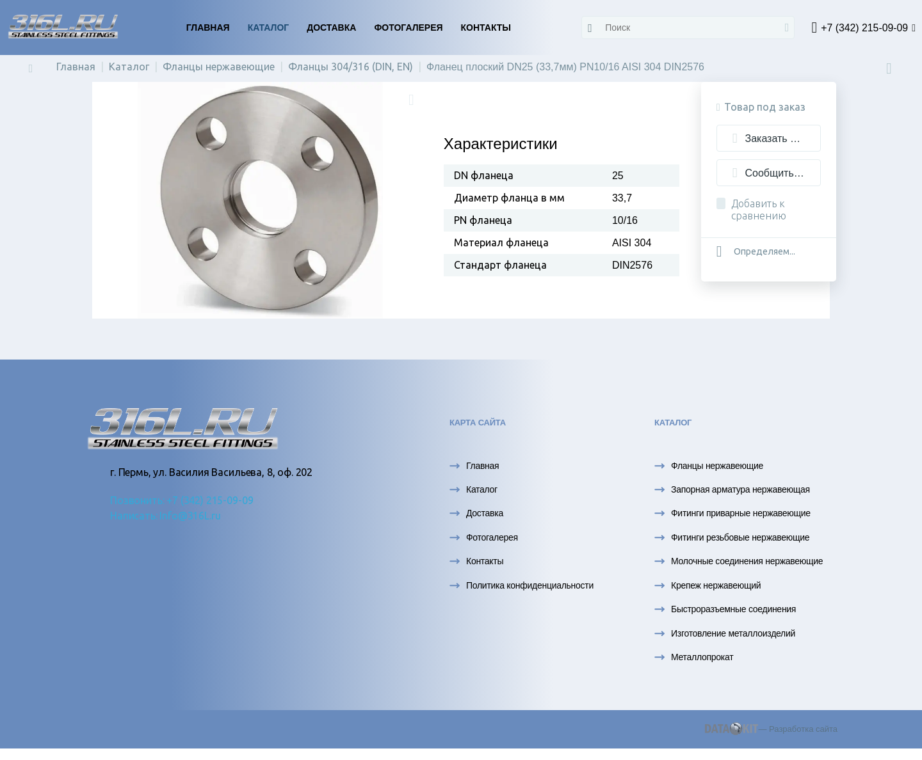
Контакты (486, 27)
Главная (208, 27)
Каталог (268, 27)
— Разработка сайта (771, 734)
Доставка (331, 27)
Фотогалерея (408, 27)
